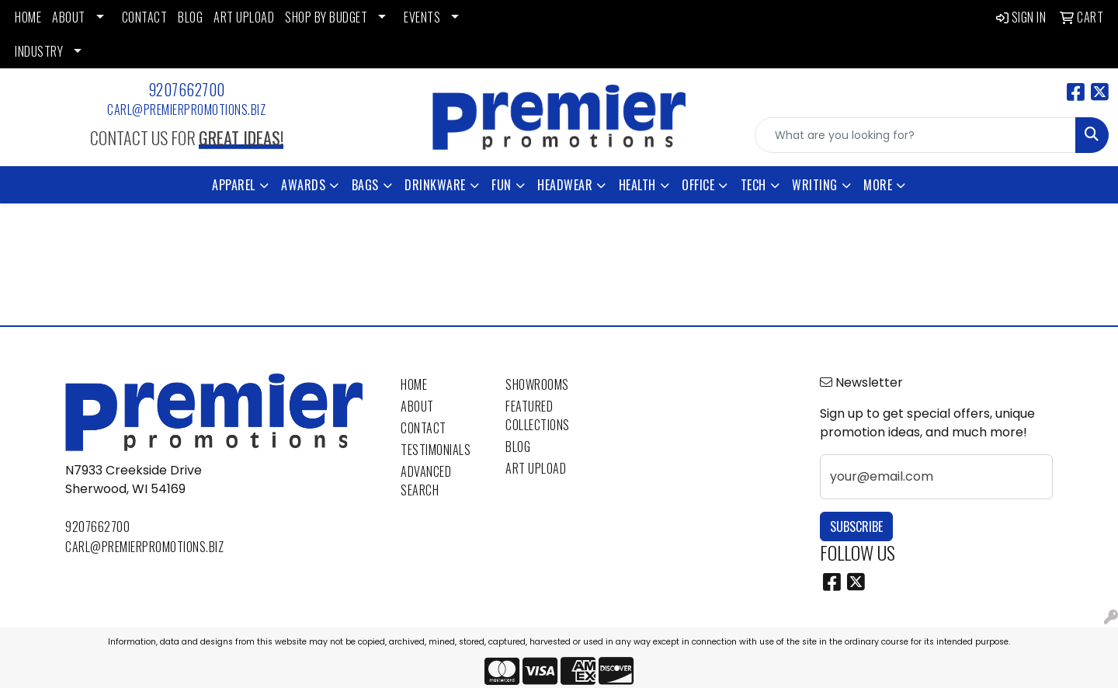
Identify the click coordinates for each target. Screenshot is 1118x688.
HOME (28, 17)
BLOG (190, 17)
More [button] (877, 184)
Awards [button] (303, 184)
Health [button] (637, 184)
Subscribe (856, 526)
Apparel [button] (233, 184)
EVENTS (422, 17)
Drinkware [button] (435, 184)
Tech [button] (753, 184)
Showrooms (537, 384)
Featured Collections (537, 415)
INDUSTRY (39, 51)
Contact (423, 428)
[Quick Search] (915, 135)
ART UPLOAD (244, 17)
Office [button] (698, 184)
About (417, 406)
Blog (517, 446)
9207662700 (186, 89)
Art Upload (535, 468)
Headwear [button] (564, 184)
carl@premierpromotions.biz (186, 109)
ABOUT (68, 17)
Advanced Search (426, 480)
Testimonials (435, 449)
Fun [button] (501, 184)
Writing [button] (815, 184)
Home (414, 384)
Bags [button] (365, 184)
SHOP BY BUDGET (326, 17)
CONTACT (145, 17)
